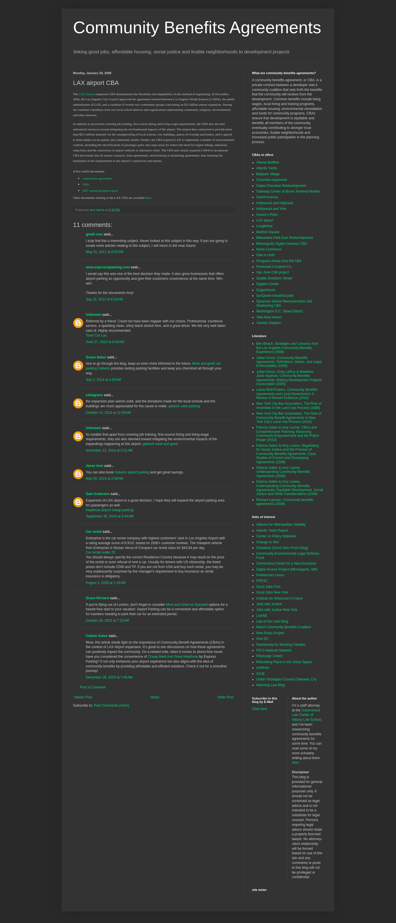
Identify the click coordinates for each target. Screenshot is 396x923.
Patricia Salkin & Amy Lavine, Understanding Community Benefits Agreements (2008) (283, 472)
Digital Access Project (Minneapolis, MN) (287, 569)
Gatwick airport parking (131, 472)
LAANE (261, 616)
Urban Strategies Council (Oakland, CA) (286, 679)
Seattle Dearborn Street (274, 278)
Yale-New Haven (269, 317)
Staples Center (267, 284)
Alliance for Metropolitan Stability (281, 525)
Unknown (93, 315)
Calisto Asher (97, 636)
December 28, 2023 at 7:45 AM (109, 677)
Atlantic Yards (266, 168)
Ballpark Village (268, 174)
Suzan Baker (96, 357)
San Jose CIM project (272, 272)
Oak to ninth (265, 255)
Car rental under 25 (100, 552)
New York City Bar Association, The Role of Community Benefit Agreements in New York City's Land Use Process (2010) (288, 418)
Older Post (225, 697)
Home (154, 697)
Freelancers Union (270, 575)
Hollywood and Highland (274, 203)
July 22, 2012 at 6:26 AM (104, 299)
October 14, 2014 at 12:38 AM (108, 413)
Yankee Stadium (268, 323)
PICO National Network (273, 650)
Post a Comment (92, 687)
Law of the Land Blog (272, 621)
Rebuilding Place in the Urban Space (284, 662)
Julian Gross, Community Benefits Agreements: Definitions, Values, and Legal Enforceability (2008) (288, 362)
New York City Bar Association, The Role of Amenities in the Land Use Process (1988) (288, 406)
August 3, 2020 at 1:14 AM (106, 583)
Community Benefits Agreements (197, 27)
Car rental (94, 532)
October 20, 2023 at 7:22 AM (107, 621)
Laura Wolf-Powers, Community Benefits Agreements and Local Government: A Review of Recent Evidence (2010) (287, 394)
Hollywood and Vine (271, 209)
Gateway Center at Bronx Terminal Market (288, 191)
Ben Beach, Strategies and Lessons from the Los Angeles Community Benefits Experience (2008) (287, 348)
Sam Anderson (98, 494)
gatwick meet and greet (160, 444)
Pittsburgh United (269, 656)
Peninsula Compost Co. (274, 267)
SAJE (260, 674)
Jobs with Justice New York (276, 610)
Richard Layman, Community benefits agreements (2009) (284, 502)
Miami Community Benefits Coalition (283, 627)
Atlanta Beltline (267, 162)
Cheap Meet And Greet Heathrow (173, 657)
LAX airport (264, 220)
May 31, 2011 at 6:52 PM (104, 252)
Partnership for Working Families (281, 645)
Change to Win (267, 542)
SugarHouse (265, 290)
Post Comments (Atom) (111, 705)
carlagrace (94, 395)
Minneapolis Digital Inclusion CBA (281, 244)
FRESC (262, 581)
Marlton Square (268, 232)
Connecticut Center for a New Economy (286, 563)
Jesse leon (94, 466)
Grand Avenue (267, 197)
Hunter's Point (267, 215)
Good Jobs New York (272, 592)
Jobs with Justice (269, 604)
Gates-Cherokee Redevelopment (281, 186)
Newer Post (83, 697)
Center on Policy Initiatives (276, 536)
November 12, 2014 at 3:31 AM (109, 450)
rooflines (262, 668)
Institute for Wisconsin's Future (279, 598)
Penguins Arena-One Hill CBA (278, 261)
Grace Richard (97, 598)
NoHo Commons (269, 249)
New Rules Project (270, 633)
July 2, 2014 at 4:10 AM (103, 380)
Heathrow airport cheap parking (109, 510)
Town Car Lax (96, 335)
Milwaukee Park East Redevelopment (284, 238)
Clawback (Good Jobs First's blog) (282, 548)
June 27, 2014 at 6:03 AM (105, 342)
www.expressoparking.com (108, 267)
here (295, 763)
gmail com (94, 234)
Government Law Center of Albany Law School (306, 715)
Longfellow (264, 226)
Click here (259, 709)
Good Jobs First (268, 587)
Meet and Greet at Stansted (187, 605)
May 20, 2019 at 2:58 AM (104, 479)
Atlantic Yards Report (272, 530)
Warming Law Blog (270, 685)
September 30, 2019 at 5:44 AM (110, 516)
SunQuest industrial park (274, 296)
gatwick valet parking (184, 406)
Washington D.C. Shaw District (279, 311)
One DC (262, 639)
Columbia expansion (271, 180)
